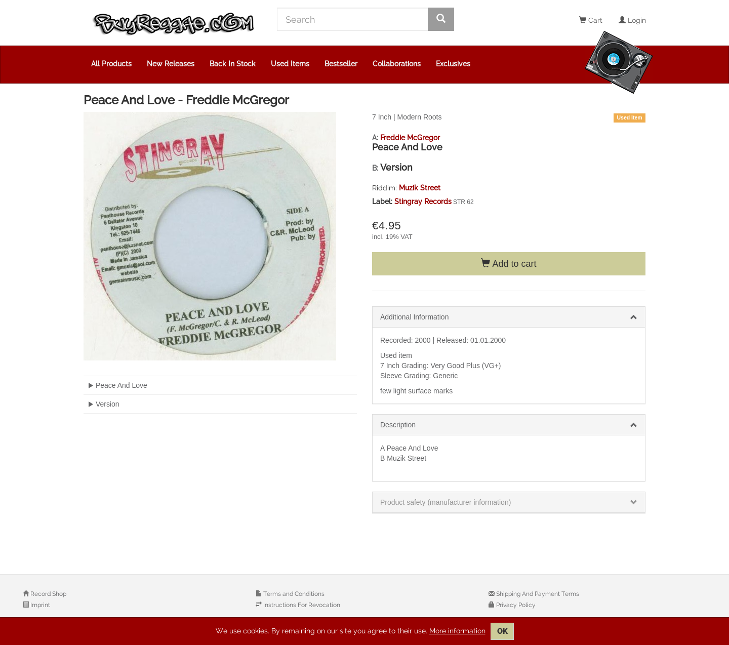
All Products (111, 64)
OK (502, 631)
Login (632, 20)
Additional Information (414, 317)
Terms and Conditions (293, 593)
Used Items (290, 64)
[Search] (352, 19)
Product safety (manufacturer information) (445, 502)
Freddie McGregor (410, 138)
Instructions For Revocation (301, 605)
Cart (590, 20)
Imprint (39, 605)
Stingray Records (423, 201)
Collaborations (397, 64)
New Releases (170, 64)
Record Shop (47, 593)
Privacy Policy (515, 605)
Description (398, 425)
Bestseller (341, 64)
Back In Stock (233, 64)
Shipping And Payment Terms (537, 593)
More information (457, 631)
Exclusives (453, 64)
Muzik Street (419, 188)
